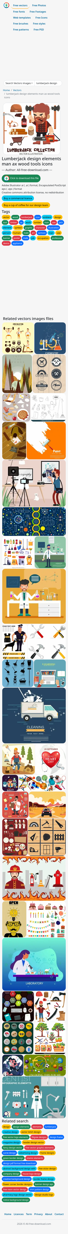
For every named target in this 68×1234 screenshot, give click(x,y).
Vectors (17, 90)
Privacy (38, 1214)
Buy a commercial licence (18, 198)
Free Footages (38, 11)
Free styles (39, 23)
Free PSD (39, 29)
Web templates (22, 17)
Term (29, 1214)
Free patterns (21, 29)
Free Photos (39, 5)
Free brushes (20, 23)
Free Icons (41, 17)
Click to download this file (21, 178)
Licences (19, 1214)
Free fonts (19, 11)
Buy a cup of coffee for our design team (26, 205)
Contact (59, 1214)
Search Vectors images (18, 83)
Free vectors (20, 5)
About (48, 1214)
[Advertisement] (34, 56)
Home (6, 90)
